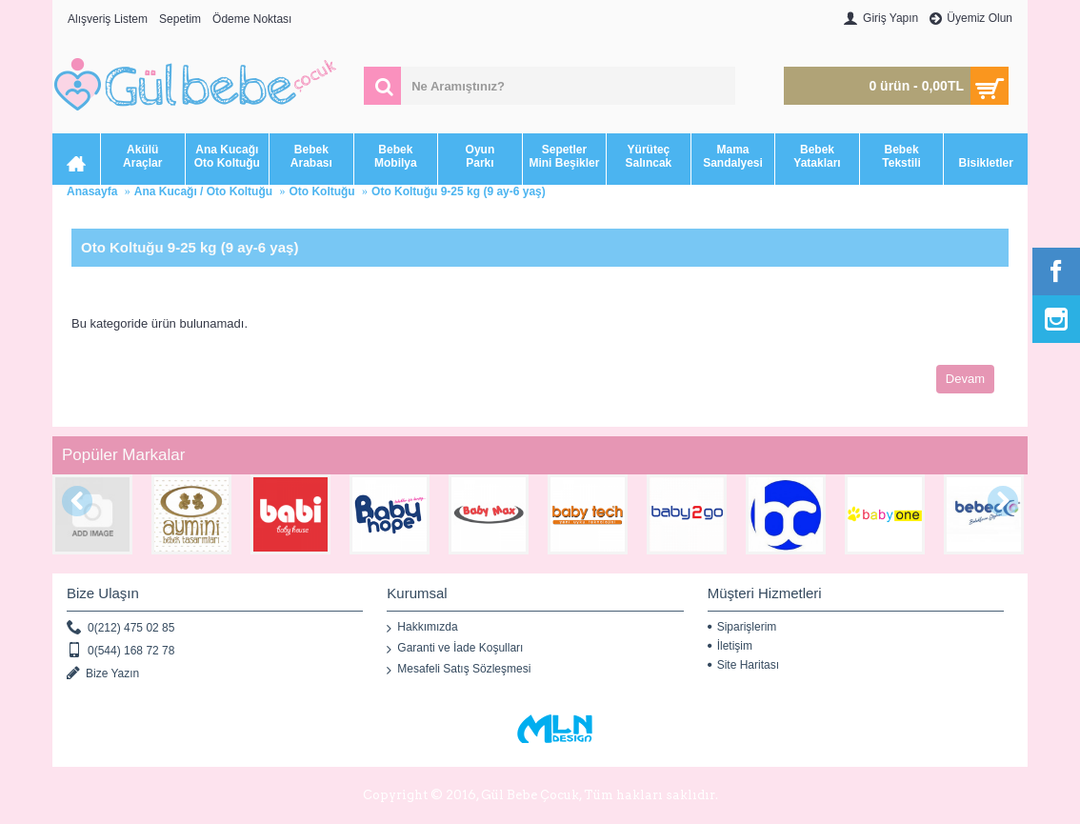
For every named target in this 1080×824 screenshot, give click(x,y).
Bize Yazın (103, 674)
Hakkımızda (422, 627)
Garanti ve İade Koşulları (455, 648)
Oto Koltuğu (321, 191)
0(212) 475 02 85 (120, 628)
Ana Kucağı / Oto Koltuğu (203, 191)
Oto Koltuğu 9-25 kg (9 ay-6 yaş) (458, 191)
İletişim (730, 646)
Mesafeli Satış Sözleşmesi (458, 669)
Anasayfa (92, 191)
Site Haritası (743, 665)
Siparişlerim (742, 626)
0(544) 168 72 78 (120, 651)
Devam (965, 379)
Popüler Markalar (123, 455)
